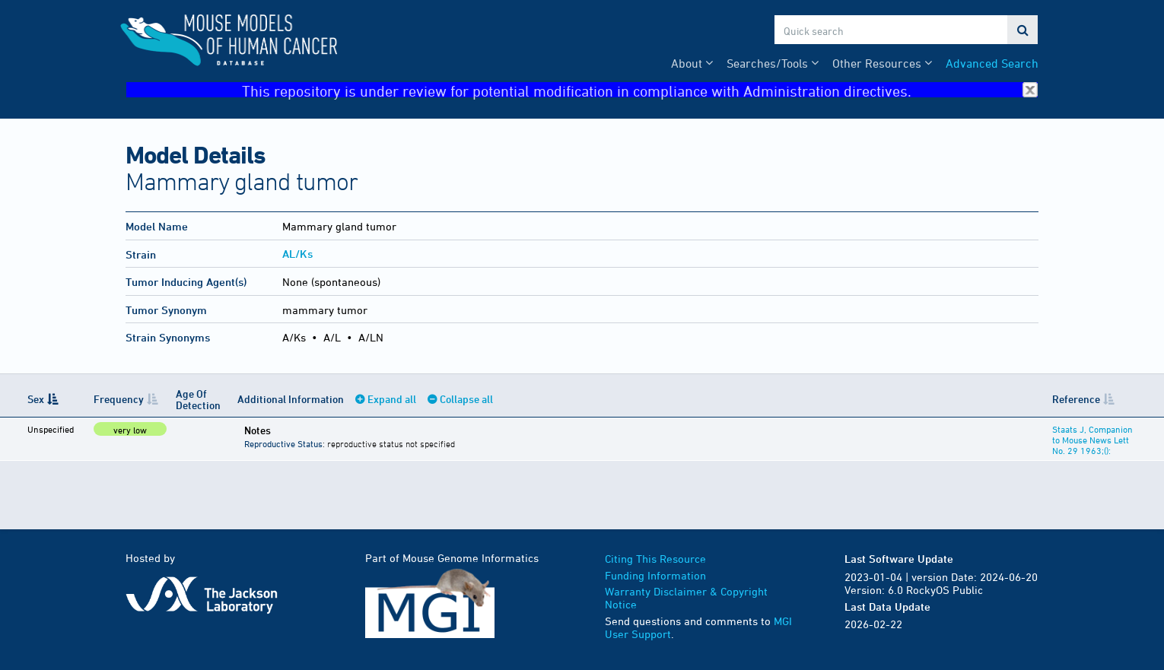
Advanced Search (992, 63)
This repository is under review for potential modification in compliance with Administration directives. (640, 90)
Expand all (391, 398)
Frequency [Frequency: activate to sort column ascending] (119, 398)
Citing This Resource (655, 558)
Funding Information (655, 575)
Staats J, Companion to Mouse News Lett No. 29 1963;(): (1092, 440)
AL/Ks (297, 253)
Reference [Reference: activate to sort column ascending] (1076, 398)
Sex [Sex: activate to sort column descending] (35, 398)
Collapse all (466, 398)
